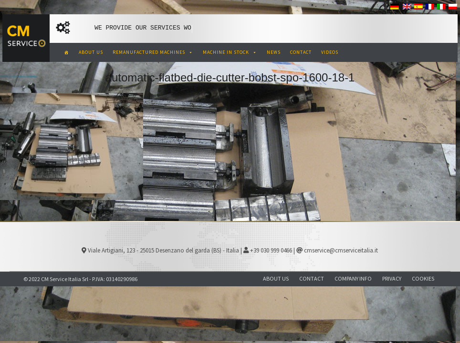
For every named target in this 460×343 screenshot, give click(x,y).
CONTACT (301, 52)
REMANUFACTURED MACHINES (153, 52)
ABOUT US (91, 52)
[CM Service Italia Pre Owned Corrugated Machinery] (66, 52)
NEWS (274, 52)
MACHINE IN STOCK (230, 52)
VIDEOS (329, 52)
